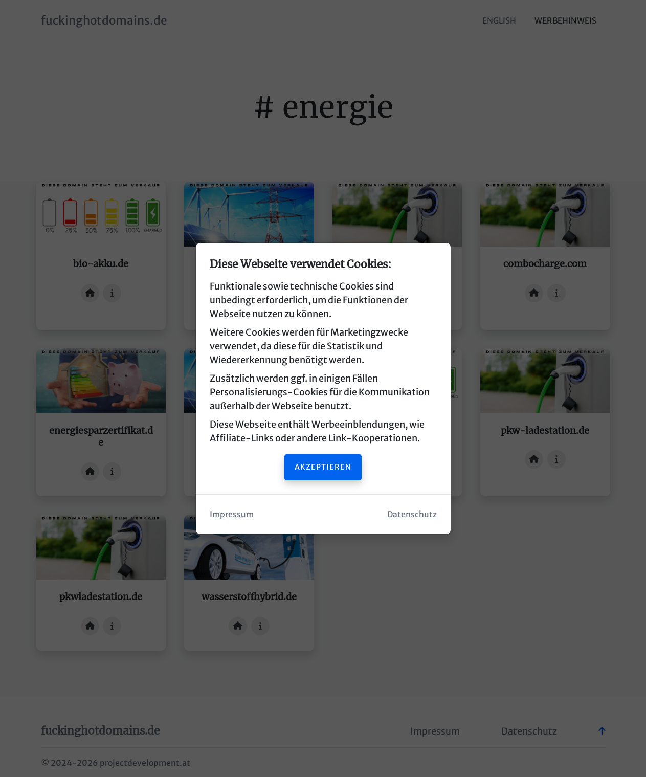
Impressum (232, 514)
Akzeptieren (323, 467)
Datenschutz (412, 514)
